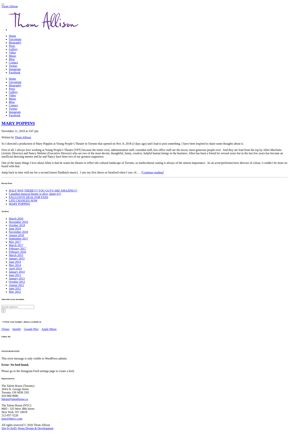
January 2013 (17, 278)
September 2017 (18, 238)
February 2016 (17, 251)
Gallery (13, 49)
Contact (13, 62)
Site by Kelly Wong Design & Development (27, 428)
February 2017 (17, 248)
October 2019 (17, 225)
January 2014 (17, 271)
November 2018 (18, 231)
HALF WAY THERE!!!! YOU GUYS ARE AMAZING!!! (43, 190)
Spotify (16, 329)
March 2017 (16, 245)
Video (12, 52)
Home (12, 35)
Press (12, 45)
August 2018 (16, 235)
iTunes (5, 329)
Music (12, 55)
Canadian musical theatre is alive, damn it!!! (35, 193)
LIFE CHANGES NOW (23, 200)
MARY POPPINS (18, 123)
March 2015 (16, 255)
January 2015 (17, 258)
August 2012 (16, 285)
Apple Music (49, 329)
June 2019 (15, 228)
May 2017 (15, 241)
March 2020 (16, 218)
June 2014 (15, 261)
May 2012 (15, 291)
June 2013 (15, 275)
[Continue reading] (152, 172)
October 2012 (17, 281)
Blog (12, 59)
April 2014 (15, 268)
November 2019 (18, 222)
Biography (15, 42)
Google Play (31, 329)
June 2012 (15, 288)
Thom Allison (9, 6)
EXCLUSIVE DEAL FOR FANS (28, 197)
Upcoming (15, 39)
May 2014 (15, 265)
